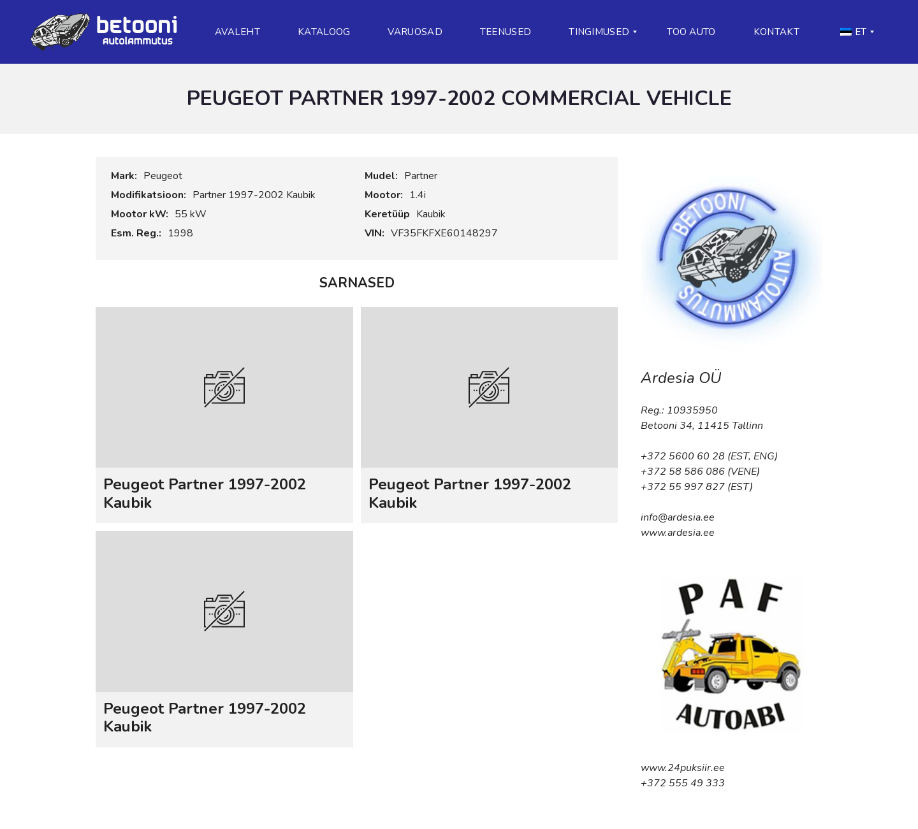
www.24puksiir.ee (683, 768)
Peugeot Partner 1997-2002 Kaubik (204, 493)
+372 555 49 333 (683, 783)
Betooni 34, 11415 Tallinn (702, 426)
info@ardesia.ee (678, 517)
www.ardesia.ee (678, 533)
